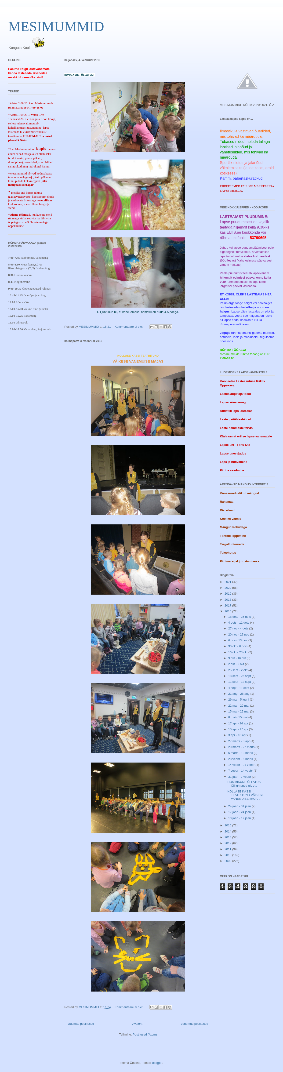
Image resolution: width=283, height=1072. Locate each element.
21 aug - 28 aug (239, 693)
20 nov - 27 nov (239, 634)
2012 (228, 843)
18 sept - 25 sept (240, 676)
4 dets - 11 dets (239, 622)
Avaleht (137, 1023)
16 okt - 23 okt (238, 652)
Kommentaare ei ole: (129, 326)
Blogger (157, 1063)
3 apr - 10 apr (237, 735)
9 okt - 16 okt (237, 658)
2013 (228, 837)
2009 (228, 861)
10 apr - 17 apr (238, 729)
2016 (228, 611)
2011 (228, 849)
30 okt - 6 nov (237, 646)
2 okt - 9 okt (236, 664)
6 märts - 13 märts (241, 753)
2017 (228, 605)
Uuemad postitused (81, 1023)
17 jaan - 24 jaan (240, 812)
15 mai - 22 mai (239, 711)
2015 (228, 825)
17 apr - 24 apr (238, 723)
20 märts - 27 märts (241, 747)
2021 (228, 582)
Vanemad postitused (194, 1023)
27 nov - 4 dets (238, 628)
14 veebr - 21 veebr (241, 765)
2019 (228, 593)
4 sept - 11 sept (239, 688)
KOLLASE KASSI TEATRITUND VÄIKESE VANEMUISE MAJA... (245, 795)
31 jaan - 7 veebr (240, 776)
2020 (228, 587)
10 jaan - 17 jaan (240, 818)
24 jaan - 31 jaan (240, 806)
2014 (228, 831)
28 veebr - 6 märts (241, 759)
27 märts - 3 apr (239, 741)
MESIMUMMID (56, 26)
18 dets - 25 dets (240, 616)
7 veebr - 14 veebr (241, 770)
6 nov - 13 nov (238, 640)
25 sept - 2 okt (238, 670)
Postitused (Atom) (145, 1034)
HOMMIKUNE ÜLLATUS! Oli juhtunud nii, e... (244, 783)
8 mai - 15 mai (238, 717)
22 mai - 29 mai (239, 705)
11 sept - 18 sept (240, 681)
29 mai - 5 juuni (239, 699)
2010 (228, 855)
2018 (228, 599)
